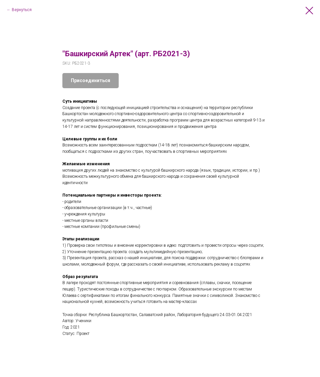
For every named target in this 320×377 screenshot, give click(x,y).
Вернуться (22, 9)
